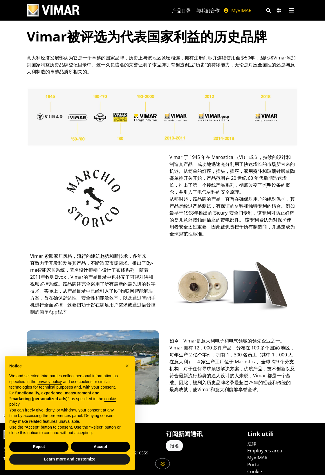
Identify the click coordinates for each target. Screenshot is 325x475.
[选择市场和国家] (279, 10)
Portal (254, 464)
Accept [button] (100, 446)
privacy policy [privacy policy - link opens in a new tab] (49, 381)
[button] (127, 365)
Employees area (264, 450)
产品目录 (181, 10)
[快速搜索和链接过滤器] (268, 10)
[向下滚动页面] (162, 463)
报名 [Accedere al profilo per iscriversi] (174, 446)
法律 (252, 443)
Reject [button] (39, 446)
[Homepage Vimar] (92, 10)
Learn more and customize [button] (69, 459)
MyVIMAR (237, 10)
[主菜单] (291, 10)
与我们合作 (208, 10)
